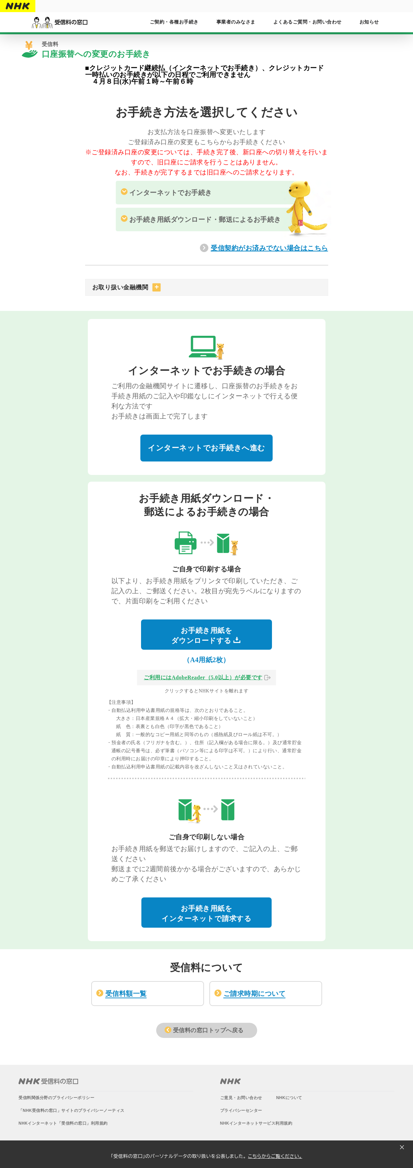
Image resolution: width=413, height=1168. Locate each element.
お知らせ (369, 22)
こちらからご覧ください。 (275, 1156)
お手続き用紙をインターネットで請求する (206, 913)
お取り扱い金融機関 (120, 287)
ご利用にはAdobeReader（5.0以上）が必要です (203, 677)
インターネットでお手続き (170, 192)
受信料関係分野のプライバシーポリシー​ (56, 1097)
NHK (230, 1081)
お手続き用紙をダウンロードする (206, 635)
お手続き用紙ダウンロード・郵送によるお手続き (205, 219)
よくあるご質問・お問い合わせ (307, 22)
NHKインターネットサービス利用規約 (256, 1122)
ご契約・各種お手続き (174, 22)
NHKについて (289, 1097)
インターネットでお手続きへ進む (206, 447)
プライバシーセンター (241, 1109)
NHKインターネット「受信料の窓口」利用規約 (63, 1122)
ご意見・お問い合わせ (241, 1097)
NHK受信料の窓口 (48, 1081)
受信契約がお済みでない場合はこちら (269, 248)
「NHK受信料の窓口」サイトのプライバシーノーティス (72, 1109)
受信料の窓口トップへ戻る (208, 1029)
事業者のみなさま (235, 22)
